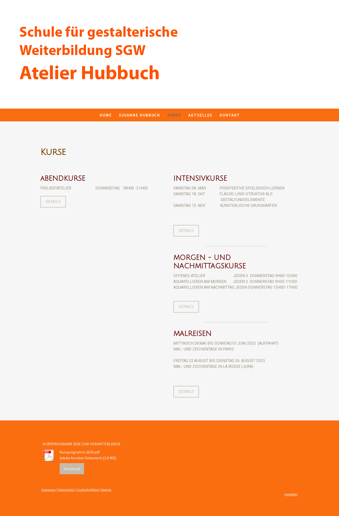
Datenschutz (66, 490)
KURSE (174, 115)
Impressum (49, 490)
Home (105, 115)
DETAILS (53, 201)
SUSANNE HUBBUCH (139, 115)
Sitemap (106, 490)
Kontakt (229, 115)
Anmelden (290, 494)
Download (72, 468)
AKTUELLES (200, 115)
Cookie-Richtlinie (87, 490)
